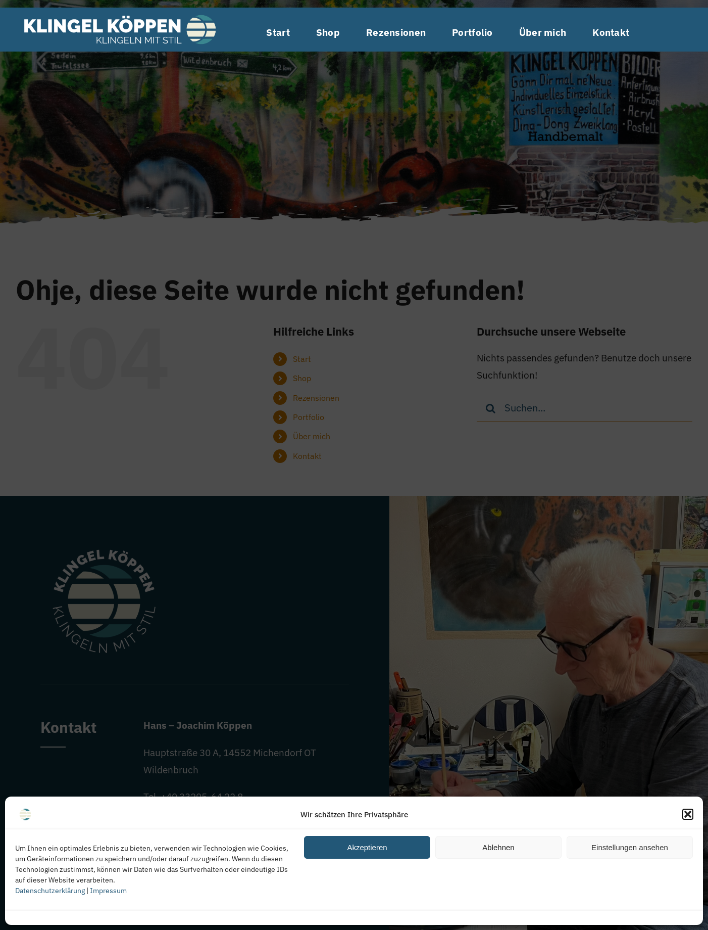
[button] (688, 814)
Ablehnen (498, 847)
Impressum (108, 890)
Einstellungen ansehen (629, 847)
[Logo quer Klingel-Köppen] (119, 12)
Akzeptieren (367, 847)
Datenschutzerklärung (50, 890)
